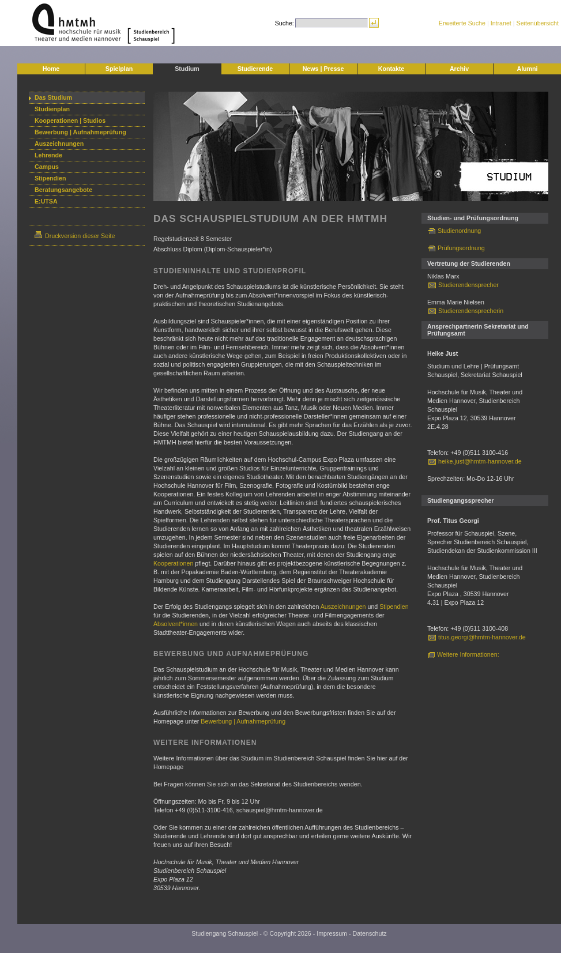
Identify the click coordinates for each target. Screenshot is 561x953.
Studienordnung (459, 230)
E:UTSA (46, 201)
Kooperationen (173, 563)
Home (51, 68)
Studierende (255, 68)
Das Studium (53, 97)
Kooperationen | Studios (70, 120)
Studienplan (52, 109)
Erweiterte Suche (462, 23)
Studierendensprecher (468, 284)
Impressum (332, 933)
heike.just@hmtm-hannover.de (480, 461)
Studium (187, 68)
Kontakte (391, 68)
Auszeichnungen (59, 143)
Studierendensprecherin (470, 310)
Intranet (501, 23)
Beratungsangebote (63, 189)
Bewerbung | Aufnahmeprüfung (80, 132)
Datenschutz (369, 933)
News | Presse (323, 68)
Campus (47, 166)
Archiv (459, 68)
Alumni (527, 68)
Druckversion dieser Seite (75, 235)
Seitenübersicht (538, 23)
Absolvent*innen (175, 623)
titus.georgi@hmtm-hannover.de (482, 637)
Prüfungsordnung (461, 247)
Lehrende (48, 155)
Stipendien (50, 178)
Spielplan (119, 68)
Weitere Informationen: (468, 654)
